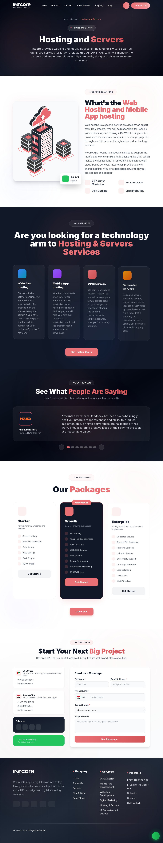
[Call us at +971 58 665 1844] (126, 5)
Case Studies (83, 5)
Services (74, 19)
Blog (110, 5)
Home (44, 5)
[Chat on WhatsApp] (156, 836)
